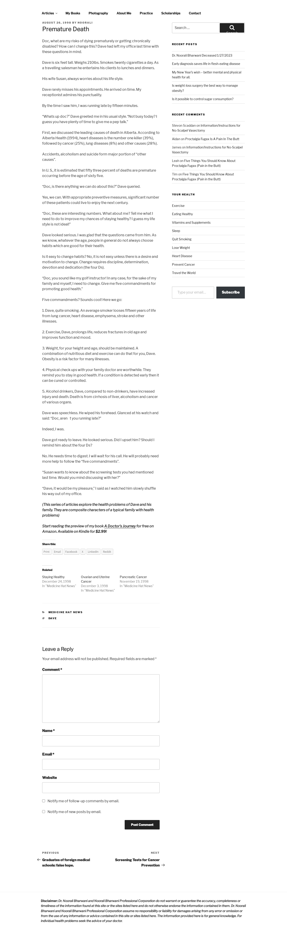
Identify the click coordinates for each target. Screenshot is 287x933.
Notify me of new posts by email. (74, 812)
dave (52, 618)
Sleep (176, 231)
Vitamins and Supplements (191, 222)
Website (49, 778)
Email (48, 754)
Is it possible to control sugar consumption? (202, 99)
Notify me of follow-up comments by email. (83, 801)
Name (48, 731)
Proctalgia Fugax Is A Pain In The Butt (212, 139)
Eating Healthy (182, 214)
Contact (195, 13)
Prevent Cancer (183, 264)
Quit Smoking (181, 239)
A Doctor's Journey (120, 526)
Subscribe (230, 292)
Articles (50, 13)
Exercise (178, 206)
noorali (85, 22)
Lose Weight (181, 248)
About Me (124, 13)
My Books (72, 13)
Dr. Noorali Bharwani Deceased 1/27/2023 (202, 55)
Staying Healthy (53, 577)
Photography (98, 13)
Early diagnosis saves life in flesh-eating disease (206, 64)
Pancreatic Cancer (133, 577)
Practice (146, 13)
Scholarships (170, 13)
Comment (52, 670)
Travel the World (184, 273)
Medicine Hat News (61, 586)
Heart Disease (182, 256)
